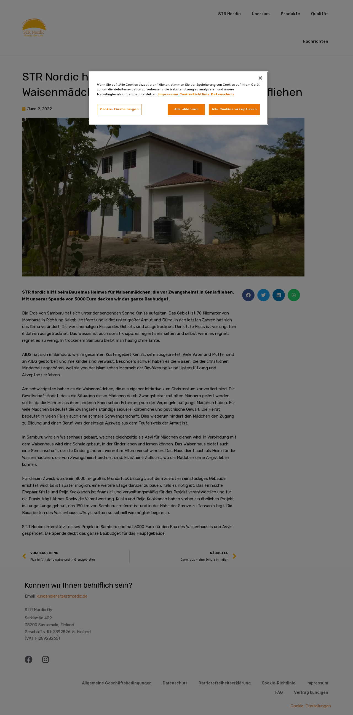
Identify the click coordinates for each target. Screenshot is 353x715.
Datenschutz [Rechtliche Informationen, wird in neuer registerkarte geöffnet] (222, 94)
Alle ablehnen (186, 109)
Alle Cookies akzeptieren (234, 109)
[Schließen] (260, 78)
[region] (178, 97)
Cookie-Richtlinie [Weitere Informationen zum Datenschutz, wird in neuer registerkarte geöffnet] (195, 94)
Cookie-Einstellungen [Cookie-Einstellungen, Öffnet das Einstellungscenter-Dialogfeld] (119, 109)
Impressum (168, 94)
